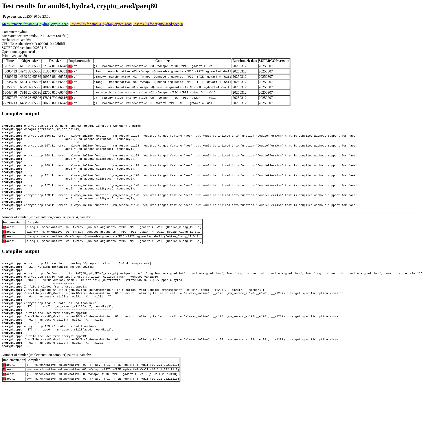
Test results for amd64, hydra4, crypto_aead (101, 24)
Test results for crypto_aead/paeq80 (158, 24)
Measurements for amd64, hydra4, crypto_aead (35, 24)
